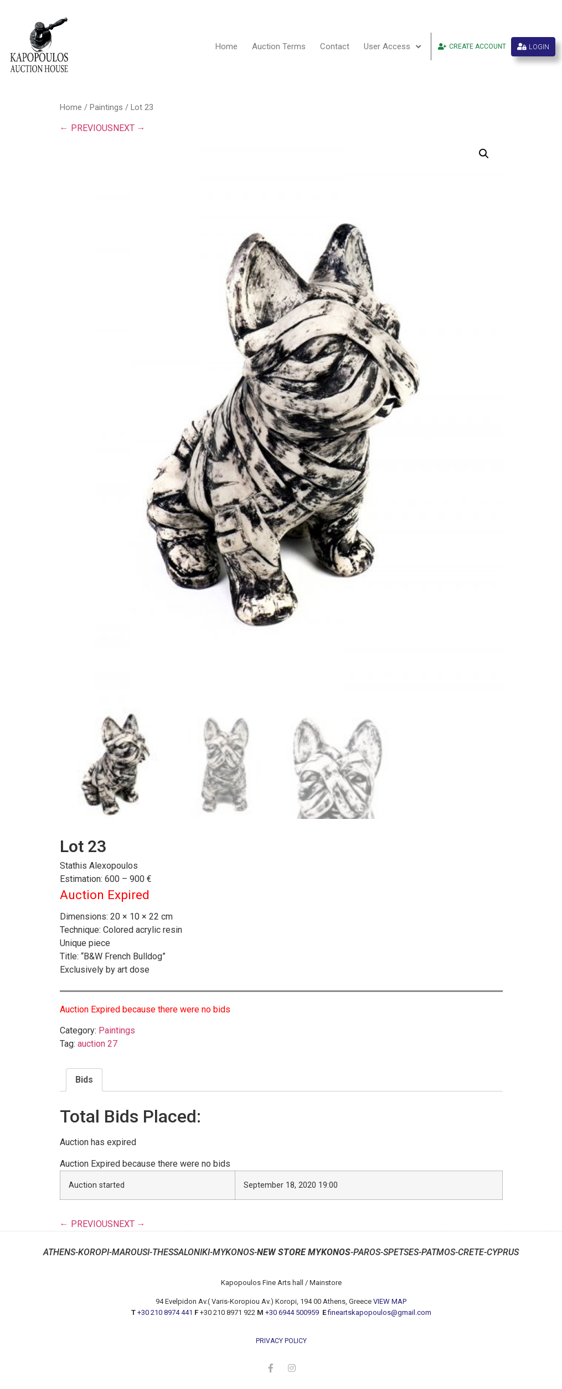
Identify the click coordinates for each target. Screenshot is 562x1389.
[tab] (84, 1080)
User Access (392, 46)
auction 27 (97, 1043)
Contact (334, 46)
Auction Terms (279, 46)
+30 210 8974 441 (165, 1312)
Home (226, 46)
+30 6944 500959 (293, 1312)
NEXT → (129, 128)
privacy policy (281, 1341)
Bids (84, 1079)
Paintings (106, 107)
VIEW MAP (389, 1301)
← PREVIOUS (86, 128)
